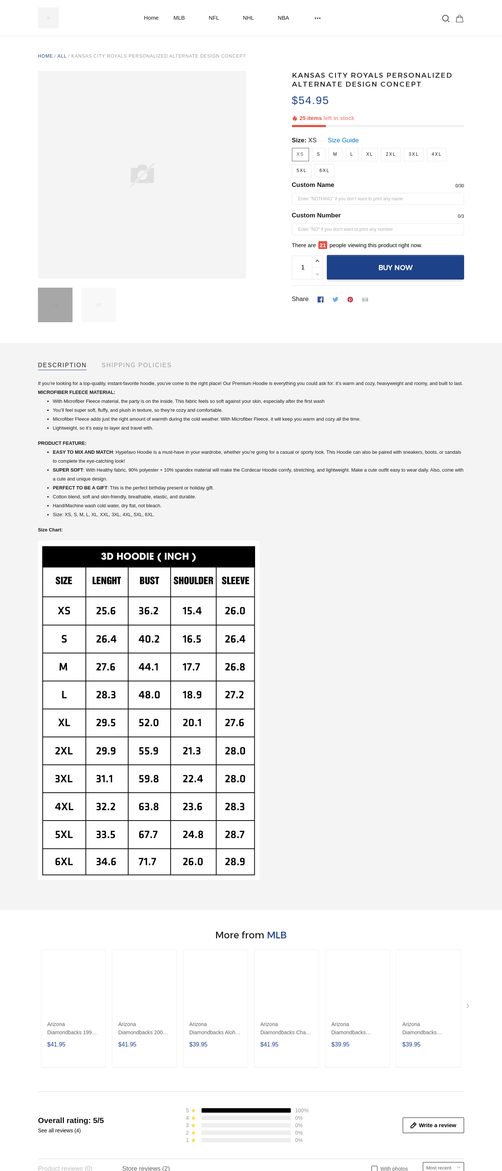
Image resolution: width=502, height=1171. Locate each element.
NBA (288, 18)
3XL (414, 128)
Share (300, 259)
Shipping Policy (277, 1037)
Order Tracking (168, 1072)
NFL (218, 18)
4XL (437, 128)
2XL (391, 128)
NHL (253, 18)
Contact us (162, 1048)
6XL (324, 145)
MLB (184, 18)
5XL (302, 145)
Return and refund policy (289, 1072)
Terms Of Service (279, 1060)
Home (151, 18)
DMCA (264, 1083)
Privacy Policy (275, 1048)
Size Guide (343, 114)
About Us (160, 1037)
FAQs (155, 1060)
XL (369, 128)
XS (312, 114)
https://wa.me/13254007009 (77, 1058)
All (62, 56)
